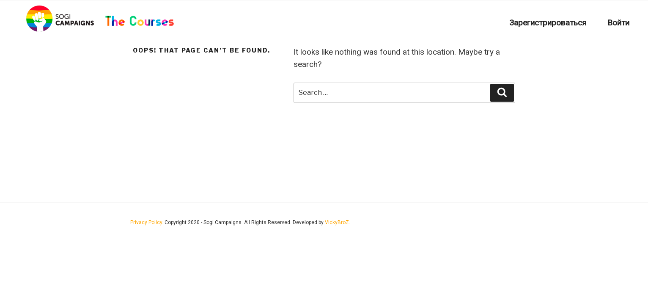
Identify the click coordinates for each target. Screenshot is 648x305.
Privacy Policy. (147, 222)
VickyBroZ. (337, 222)
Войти (618, 23)
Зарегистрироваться (547, 23)
